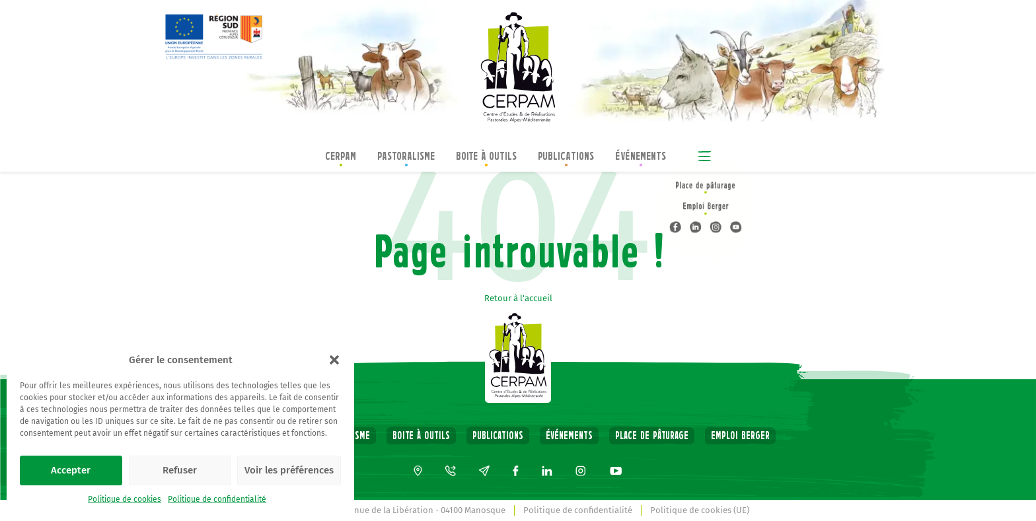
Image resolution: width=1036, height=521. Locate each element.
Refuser (180, 470)
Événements (640, 157)
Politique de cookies (124, 499)
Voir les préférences (289, 470)
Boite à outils (486, 157)
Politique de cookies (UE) (699, 510)
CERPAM (340, 157)
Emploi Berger (740, 435)
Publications (566, 157)
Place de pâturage (651, 435)
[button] (334, 359)
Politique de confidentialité (217, 499)
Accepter (71, 470)
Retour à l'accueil (518, 298)
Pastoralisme (406, 157)
